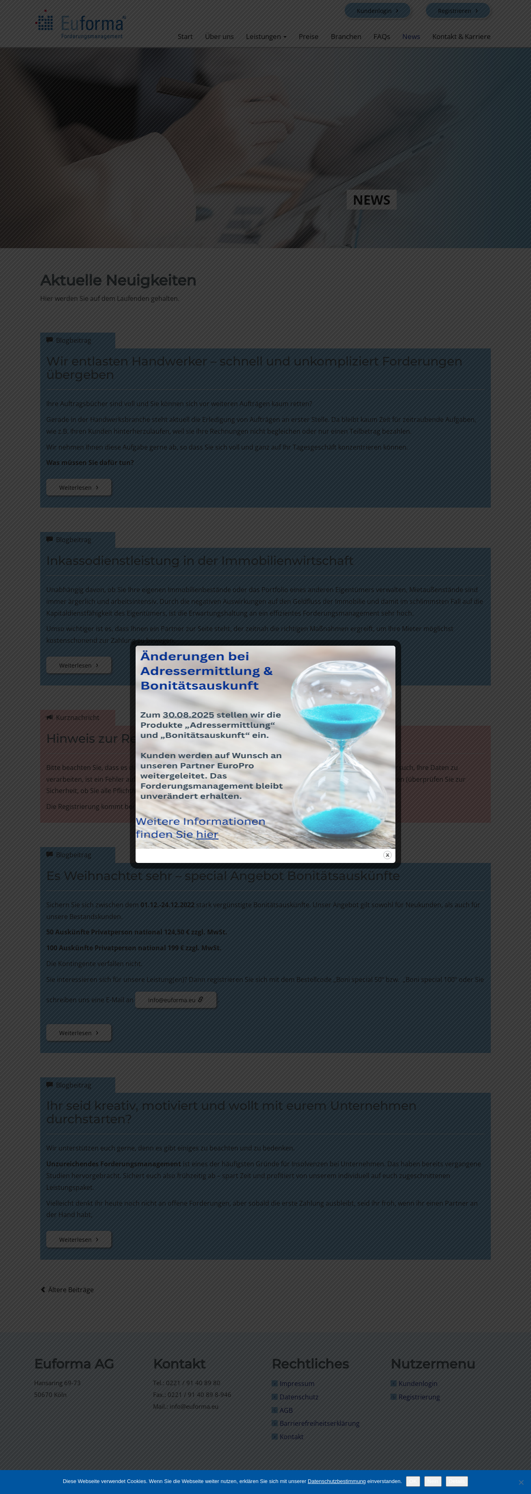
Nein (432, 1481)
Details (457, 1481)
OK (413, 1481)
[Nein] (521, 1482)
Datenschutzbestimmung (337, 1481)
